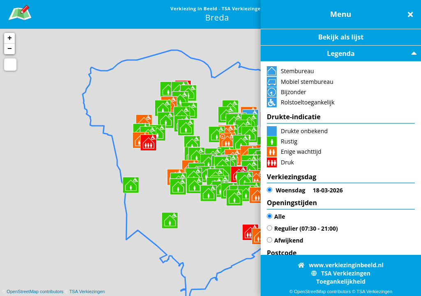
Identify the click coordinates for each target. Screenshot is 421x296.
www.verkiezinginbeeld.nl (340, 265)
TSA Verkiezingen (87, 291)
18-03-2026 (305, 190)
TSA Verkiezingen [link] (243, 8)
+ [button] (9, 38)
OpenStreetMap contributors (35, 291)
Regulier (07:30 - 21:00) (302, 228)
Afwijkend (285, 240)
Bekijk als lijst (340, 37)
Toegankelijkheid (340, 281)
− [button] (9, 49)
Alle (276, 216)
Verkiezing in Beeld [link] (195, 8)
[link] (20, 11)
